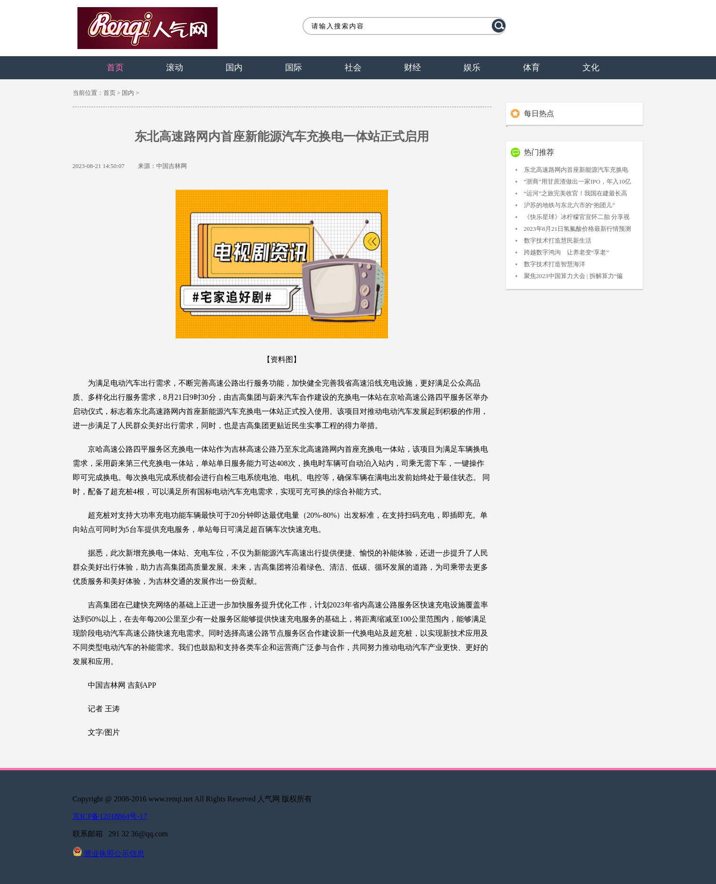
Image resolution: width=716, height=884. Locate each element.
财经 (412, 67)
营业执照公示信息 (108, 854)
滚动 (174, 67)
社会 (353, 67)
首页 (115, 67)
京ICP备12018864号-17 (110, 816)
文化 (590, 67)
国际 (293, 67)
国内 (234, 67)
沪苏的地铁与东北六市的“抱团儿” (569, 205)
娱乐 (471, 67)
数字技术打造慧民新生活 (557, 240)
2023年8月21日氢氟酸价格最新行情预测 (578, 228)
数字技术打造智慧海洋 (554, 264)
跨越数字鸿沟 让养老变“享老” (566, 252)
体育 (531, 67)
